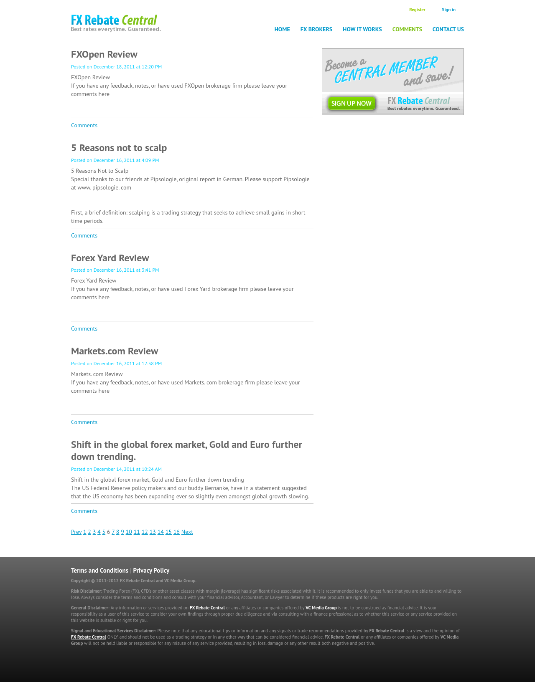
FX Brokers (317, 29)
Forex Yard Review (110, 257)
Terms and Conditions (99, 570)
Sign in (449, 10)
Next (187, 531)
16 (176, 531)
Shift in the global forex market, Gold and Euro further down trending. (186, 450)
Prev (76, 531)
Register (417, 10)
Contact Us (448, 29)
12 (145, 531)
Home (282, 29)
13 (153, 531)
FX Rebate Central (207, 608)
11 (137, 531)
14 (161, 531)
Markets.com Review (114, 350)
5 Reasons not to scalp (119, 147)
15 (169, 531)
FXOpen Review (104, 54)
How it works (362, 29)
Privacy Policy (151, 570)
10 (129, 531)
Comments (407, 29)
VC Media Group (321, 608)
